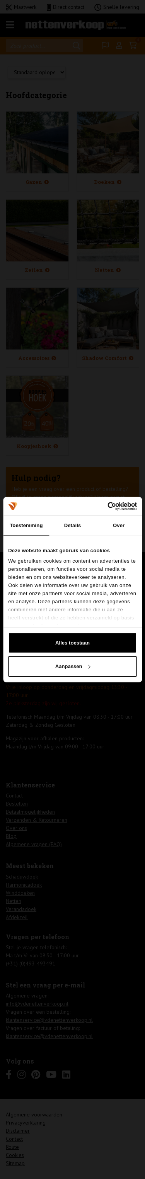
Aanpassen (72, 666)
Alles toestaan (72, 643)
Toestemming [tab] (26, 525)
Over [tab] (119, 525)
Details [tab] (72, 525)
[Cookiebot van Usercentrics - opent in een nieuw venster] (104, 506)
